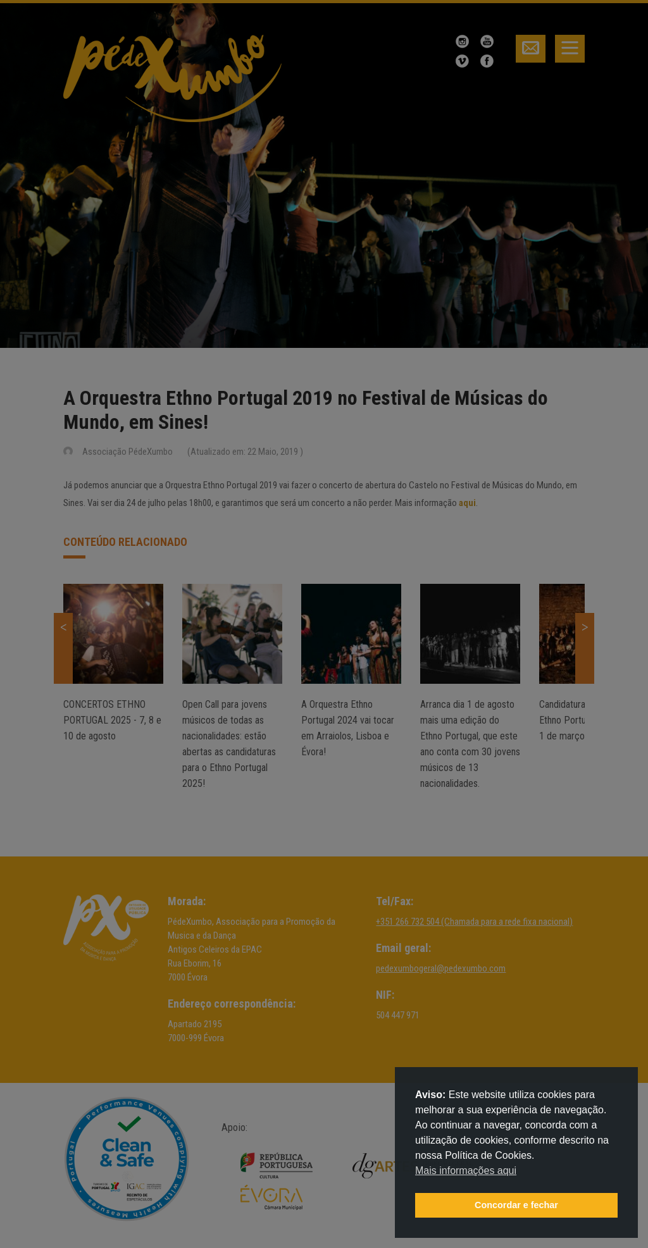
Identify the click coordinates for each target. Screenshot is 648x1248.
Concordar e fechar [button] (516, 1205)
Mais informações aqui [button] (465, 1170)
